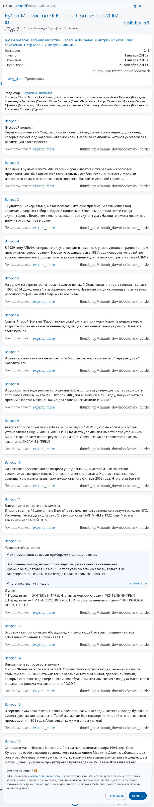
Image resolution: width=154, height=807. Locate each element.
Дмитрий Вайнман (60, 45)
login (136, 5)
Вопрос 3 (12, 199)
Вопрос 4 (12, 241)
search (21, 5)
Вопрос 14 (13, 658)
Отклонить (116, 796)
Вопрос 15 (13, 704)
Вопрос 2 (12, 162)
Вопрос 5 (12, 278)
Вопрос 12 (13, 541)
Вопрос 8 (12, 384)
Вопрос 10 (13, 462)
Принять (138, 796)
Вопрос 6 (12, 315)
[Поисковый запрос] (76, 5)
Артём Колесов (17, 40)
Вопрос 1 (12, 121)
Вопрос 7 (12, 352)
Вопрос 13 (13, 626)
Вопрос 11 (13, 499)
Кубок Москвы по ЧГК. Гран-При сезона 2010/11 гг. (63, 19)
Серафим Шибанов (78, 40)
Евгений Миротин (45, 40)
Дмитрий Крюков (109, 40)
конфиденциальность (45, 776)
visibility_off (136, 22)
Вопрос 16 (13, 741)
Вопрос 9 (12, 421)
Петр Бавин (33, 45)
